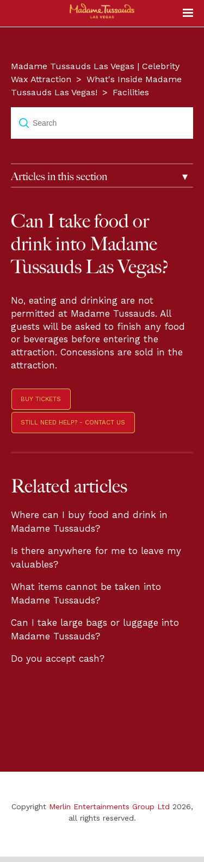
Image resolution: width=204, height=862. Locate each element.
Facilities (131, 92)
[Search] (102, 123)
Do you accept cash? (57, 658)
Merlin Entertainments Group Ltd (109, 806)
